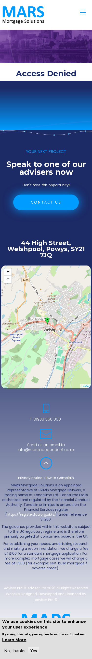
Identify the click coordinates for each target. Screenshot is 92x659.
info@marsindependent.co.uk (46, 449)
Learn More (14, 640)
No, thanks (14, 651)
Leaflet (85, 386)
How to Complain (59, 477)
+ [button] (8, 272)
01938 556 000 (47, 419)
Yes (33, 651)
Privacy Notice (30, 477)
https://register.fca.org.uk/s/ (31, 514)
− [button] (8, 279)
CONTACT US (46, 202)
